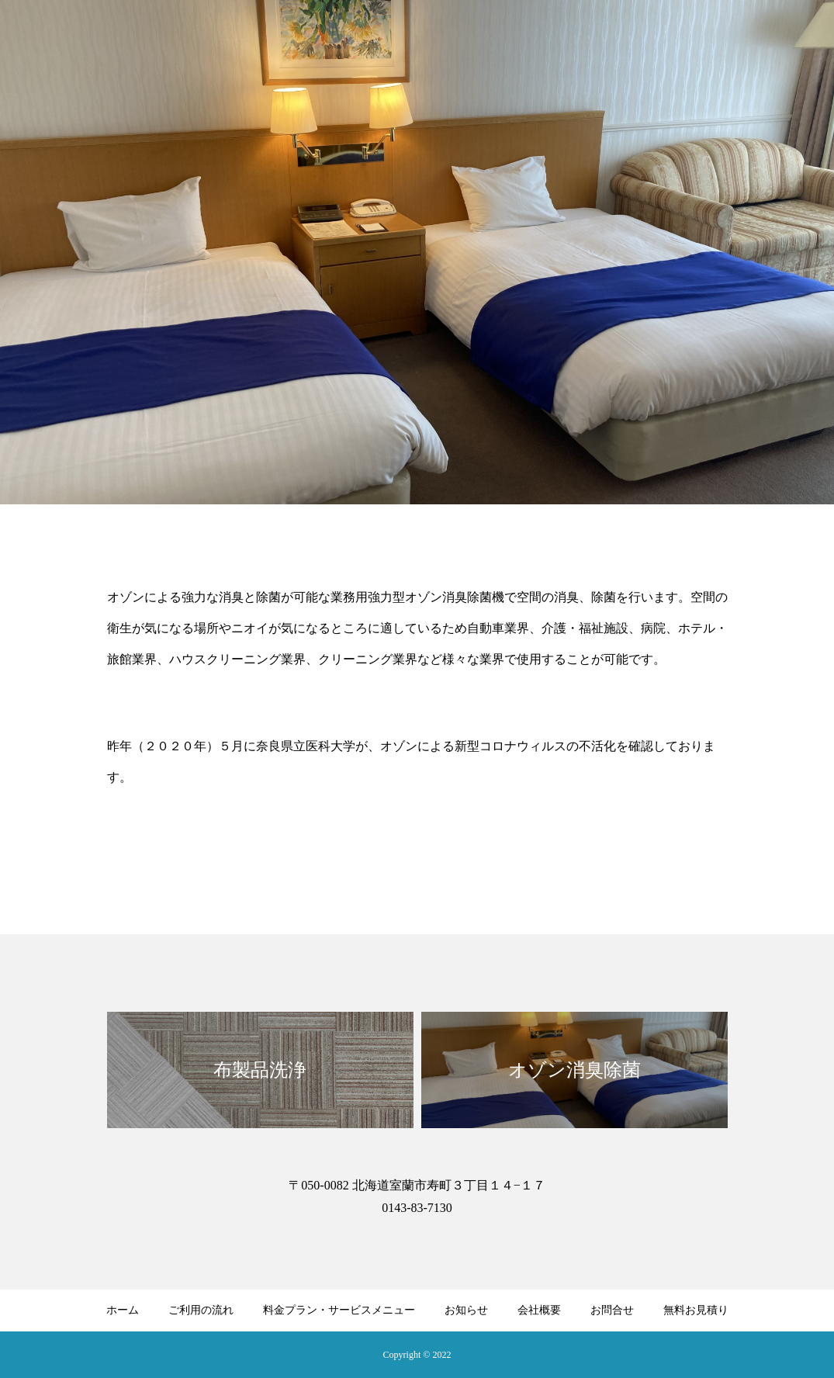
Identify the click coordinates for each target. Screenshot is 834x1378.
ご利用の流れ (201, 1310)
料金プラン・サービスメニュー (339, 1310)
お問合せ (612, 1310)
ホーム (122, 1310)
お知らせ (466, 1310)
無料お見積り (695, 1310)
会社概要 (539, 1310)
